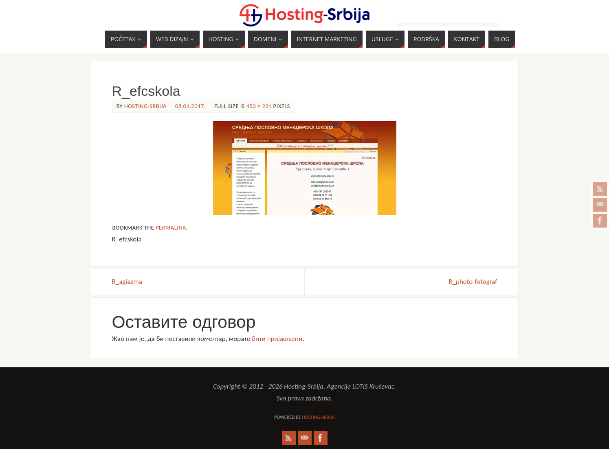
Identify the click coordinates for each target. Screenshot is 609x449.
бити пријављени (277, 338)
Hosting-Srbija (145, 106)
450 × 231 (259, 106)
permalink (171, 227)
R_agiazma (127, 281)
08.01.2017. (190, 106)
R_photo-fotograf (473, 281)
